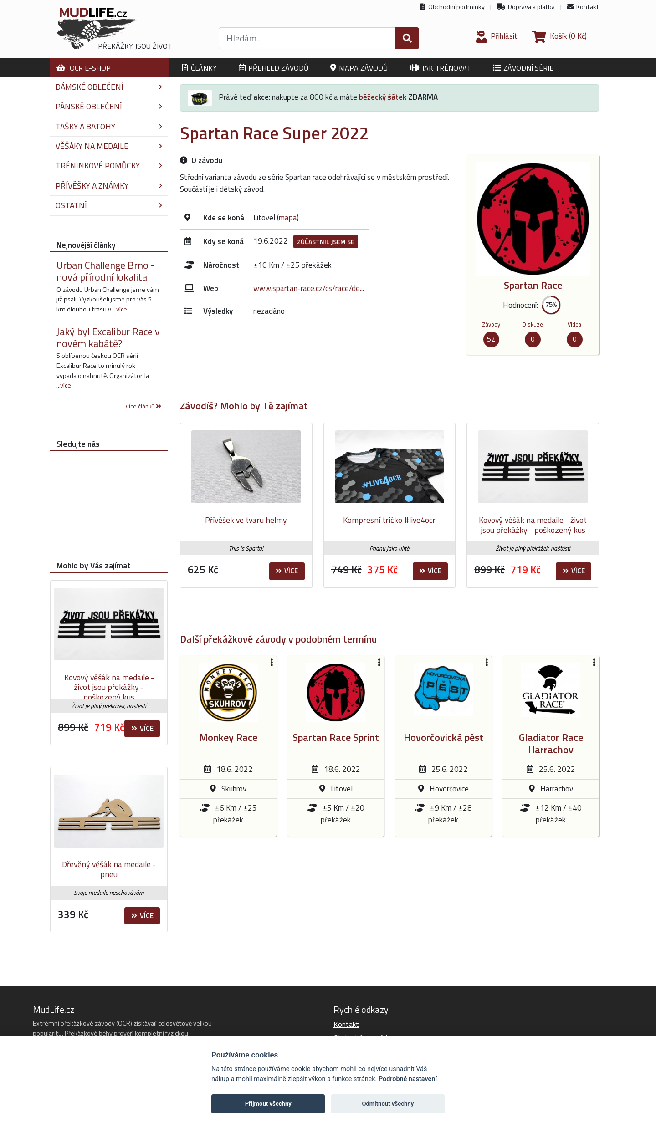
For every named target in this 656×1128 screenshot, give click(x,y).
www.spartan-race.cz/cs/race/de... (308, 288)
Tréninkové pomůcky (109, 165)
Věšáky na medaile (109, 146)
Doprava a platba (531, 7)
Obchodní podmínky (456, 7)
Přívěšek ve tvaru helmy (246, 520)
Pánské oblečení (109, 106)
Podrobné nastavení (408, 1079)
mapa (288, 218)
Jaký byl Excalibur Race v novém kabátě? (108, 337)
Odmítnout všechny (388, 1103)
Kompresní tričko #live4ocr (389, 520)
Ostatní (109, 205)
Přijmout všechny (268, 1103)
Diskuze (533, 324)
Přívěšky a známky (109, 185)
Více (287, 571)
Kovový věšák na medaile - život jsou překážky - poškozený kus (533, 525)
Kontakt (587, 7)
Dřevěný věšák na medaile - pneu (109, 869)
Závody (491, 324)
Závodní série (523, 67)
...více (120, 309)
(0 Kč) (559, 36)
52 (491, 338)
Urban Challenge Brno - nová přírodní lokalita (105, 271)
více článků (143, 406)
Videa (574, 324)
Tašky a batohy (109, 126)
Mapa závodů (359, 67)
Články (199, 67)
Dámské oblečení (109, 87)
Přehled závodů (273, 67)
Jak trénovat (440, 67)
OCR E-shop (83, 67)
